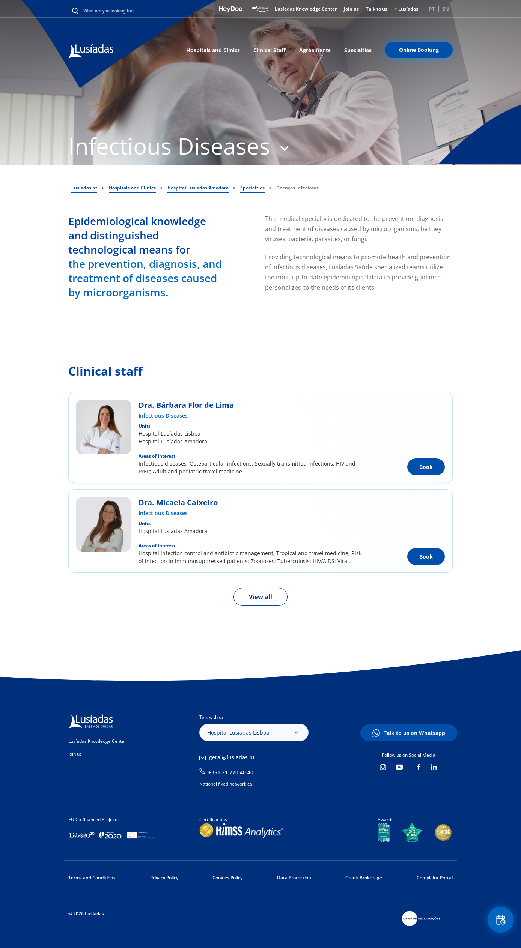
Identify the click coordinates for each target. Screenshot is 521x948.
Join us (351, 9)
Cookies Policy (227, 877)
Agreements (315, 50)
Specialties (358, 50)
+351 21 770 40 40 (230, 772)
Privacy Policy (164, 877)
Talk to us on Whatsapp (414, 732)
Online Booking (419, 49)
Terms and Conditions (92, 877)
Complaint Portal (435, 877)
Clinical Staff (269, 50)
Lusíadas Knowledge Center (306, 9)
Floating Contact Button (500, 920)
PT (432, 9)
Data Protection (294, 877)
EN (446, 9)
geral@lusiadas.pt (232, 757)
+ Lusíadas (406, 9)
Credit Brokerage (363, 877)
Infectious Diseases (163, 415)
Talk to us (376, 9)
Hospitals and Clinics (213, 50)
